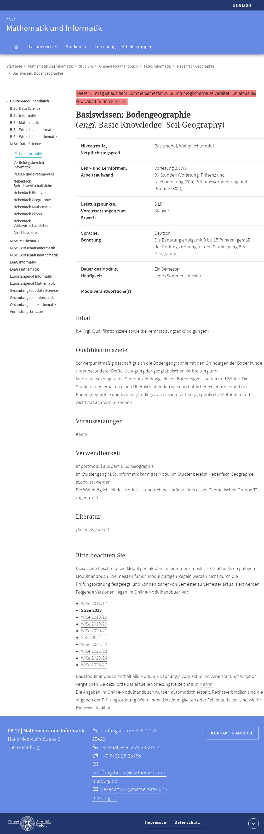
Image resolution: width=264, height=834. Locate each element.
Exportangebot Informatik (31, 276)
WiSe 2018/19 (94, 617)
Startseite (14, 66)
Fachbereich (44, 47)
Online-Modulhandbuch (118, 66)
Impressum (157, 824)
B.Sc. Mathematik (24, 122)
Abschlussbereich (28, 232)
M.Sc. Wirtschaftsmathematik (34, 255)
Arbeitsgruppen (137, 47)
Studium (78, 48)
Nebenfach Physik (28, 214)
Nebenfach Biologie (29, 192)
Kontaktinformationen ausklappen (252, 823)
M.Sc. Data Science (25, 143)
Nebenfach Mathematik (32, 207)
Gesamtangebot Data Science (34, 290)
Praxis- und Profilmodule (34, 174)
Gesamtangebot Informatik (32, 297)
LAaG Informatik (23, 262)
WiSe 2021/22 (94, 644)
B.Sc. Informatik (23, 115)
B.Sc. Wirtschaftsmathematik (33, 136)
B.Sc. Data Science (25, 108)
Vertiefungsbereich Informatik (29, 165)
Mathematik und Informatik (50, 66)
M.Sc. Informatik (157, 66)
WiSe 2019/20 (94, 624)
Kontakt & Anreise (232, 733)
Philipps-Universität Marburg (29, 823)
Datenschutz (188, 824)
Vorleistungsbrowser (26, 311)
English (242, 5)
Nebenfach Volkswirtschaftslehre (31, 223)
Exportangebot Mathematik (32, 283)
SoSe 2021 (91, 638)
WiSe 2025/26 (94, 665)
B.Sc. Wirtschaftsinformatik (32, 129)
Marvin (206, 684)
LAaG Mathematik (24, 269)
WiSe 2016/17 (94, 604)
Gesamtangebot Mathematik (33, 304)
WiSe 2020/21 (94, 631)
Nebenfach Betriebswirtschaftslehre (33, 183)
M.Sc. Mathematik (24, 241)
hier (121, 101)
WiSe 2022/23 (94, 651)
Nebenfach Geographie (195, 66)
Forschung (105, 47)
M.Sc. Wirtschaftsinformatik (32, 248)
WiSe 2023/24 (94, 658)
